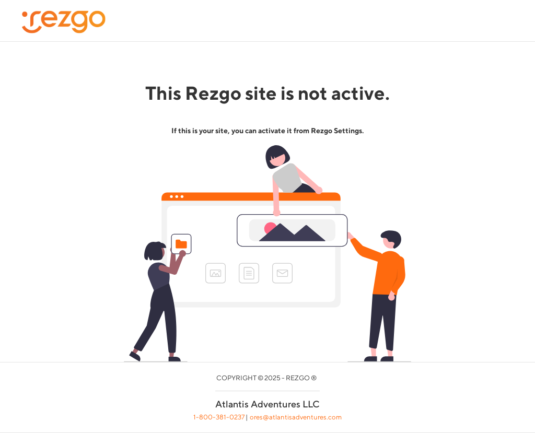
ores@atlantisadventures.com (296, 417)
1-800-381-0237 (219, 417)
